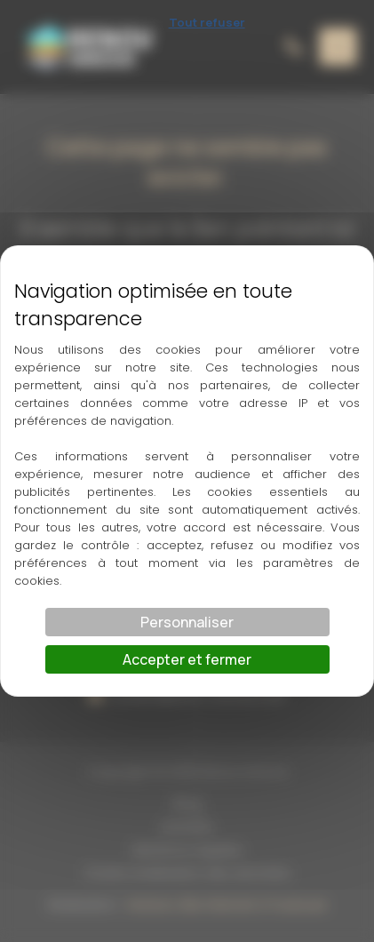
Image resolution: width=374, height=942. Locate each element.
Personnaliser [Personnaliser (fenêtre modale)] (187, 622)
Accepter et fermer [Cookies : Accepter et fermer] (187, 659)
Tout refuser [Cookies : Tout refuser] (207, 22)
